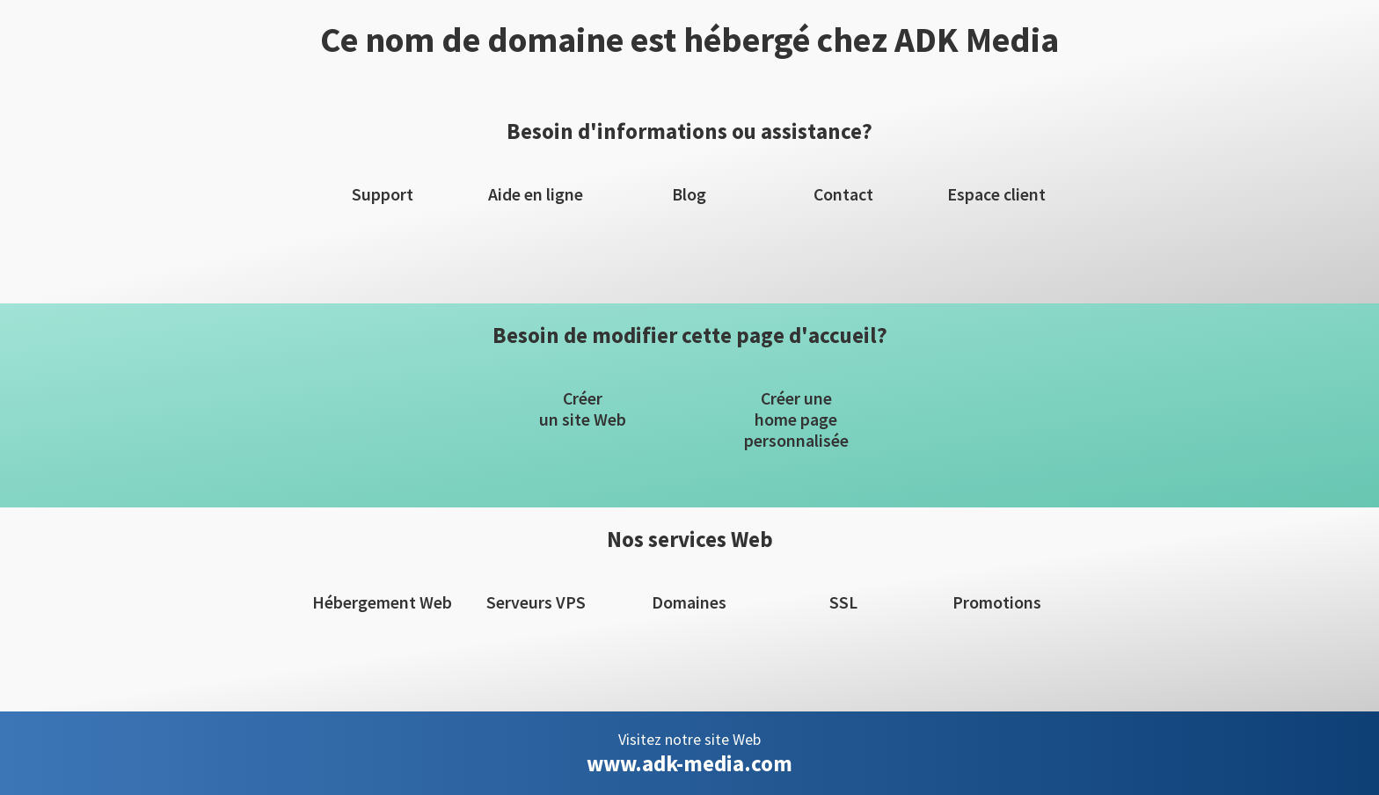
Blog (689, 194)
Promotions (996, 602)
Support (382, 194)
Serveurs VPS (536, 602)
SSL (843, 602)
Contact (843, 194)
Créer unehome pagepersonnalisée (796, 419)
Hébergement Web (382, 602)
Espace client (996, 194)
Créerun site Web (582, 409)
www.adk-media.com (689, 763)
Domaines (689, 602)
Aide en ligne (535, 194)
